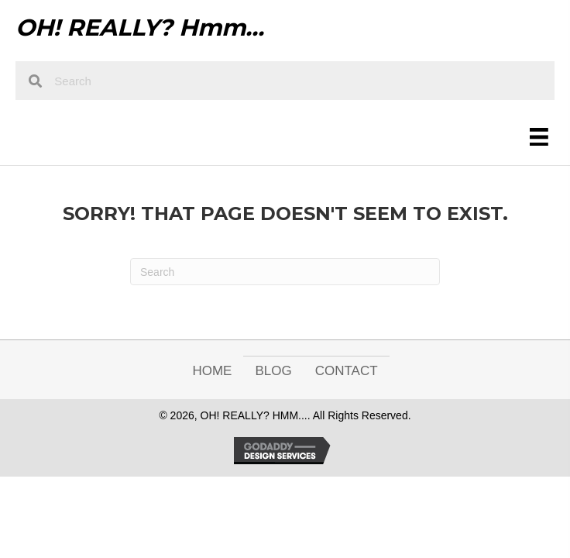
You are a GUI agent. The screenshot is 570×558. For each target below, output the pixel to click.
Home (212, 370)
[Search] (285, 271)
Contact (346, 370)
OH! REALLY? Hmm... (139, 27)
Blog (273, 370)
